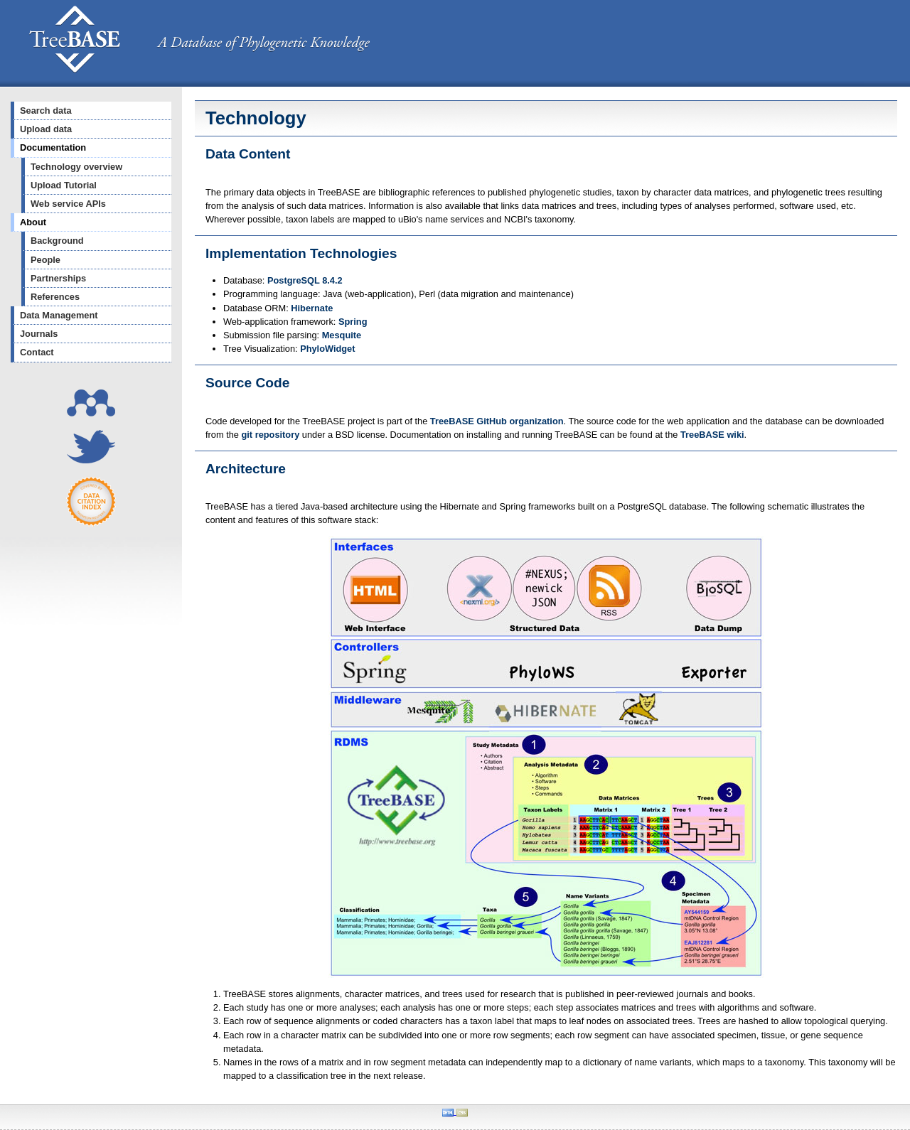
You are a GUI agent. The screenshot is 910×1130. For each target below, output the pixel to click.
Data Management (59, 315)
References (55, 296)
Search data (46, 110)
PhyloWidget (327, 348)
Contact (37, 352)
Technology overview (76, 166)
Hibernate (312, 308)
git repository (271, 434)
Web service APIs (68, 203)
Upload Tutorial (64, 185)
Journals (39, 333)
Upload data (46, 129)
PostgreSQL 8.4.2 (305, 280)
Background (57, 240)
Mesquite (341, 335)
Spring (353, 321)
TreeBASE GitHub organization (497, 421)
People (45, 259)
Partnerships (58, 278)
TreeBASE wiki (712, 434)
